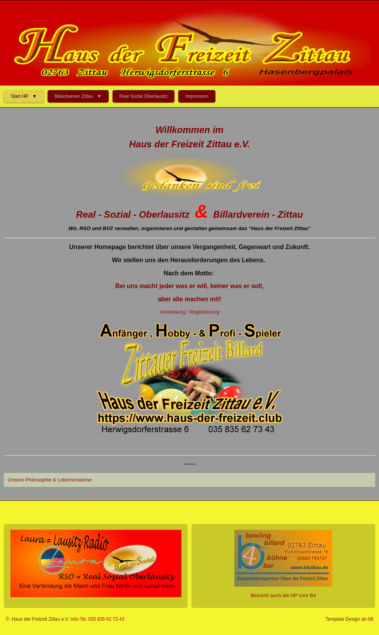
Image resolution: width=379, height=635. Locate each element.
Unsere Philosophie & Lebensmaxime (50, 480)
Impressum (196, 96)
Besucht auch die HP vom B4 (283, 595)
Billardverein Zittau (74, 96)
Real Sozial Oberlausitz (144, 96)
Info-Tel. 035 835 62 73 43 (97, 619)
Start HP (19, 96)
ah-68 (367, 619)
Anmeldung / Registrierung (189, 312)
